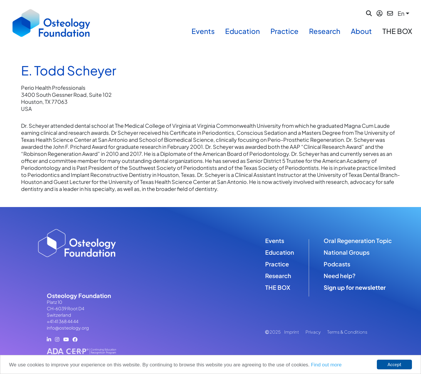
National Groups (347, 252)
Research (324, 31)
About (361, 31)
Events (203, 31)
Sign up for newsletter (355, 287)
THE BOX (397, 31)
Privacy (313, 332)
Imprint (291, 332)
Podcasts (337, 264)
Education (242, 31)
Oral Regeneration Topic (358, 240)
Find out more (326, 364)
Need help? (340, 275)
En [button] (401, 13)
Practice (284, 31)
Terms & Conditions (347, 332)
